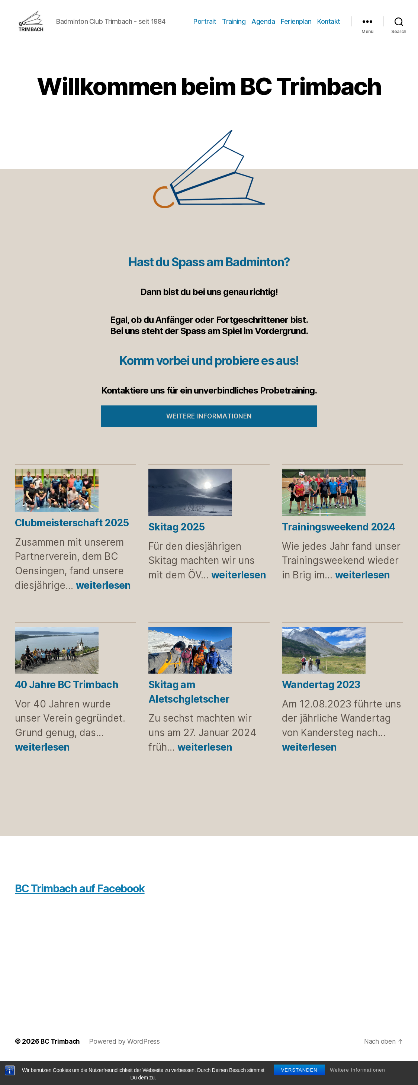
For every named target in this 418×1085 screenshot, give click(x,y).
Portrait (233, 27)
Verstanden (299, 1070)
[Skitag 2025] (190, 516)
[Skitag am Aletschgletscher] (190, 674)
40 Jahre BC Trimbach (66, 707)
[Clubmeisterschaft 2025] (57, 514)
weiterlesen (103, 608)
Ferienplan (325, 27)
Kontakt (328, 38)
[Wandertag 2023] (324, 674)
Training (262, 27)
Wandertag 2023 (321, 707)
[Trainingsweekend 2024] (324, 516)
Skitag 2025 (176, 549)
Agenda (292, 27)
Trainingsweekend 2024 (338, 549)
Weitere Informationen (357, 1070)
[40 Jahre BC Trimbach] (57, 674)
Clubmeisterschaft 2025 (72, 545)
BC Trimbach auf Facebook (87, 910)
